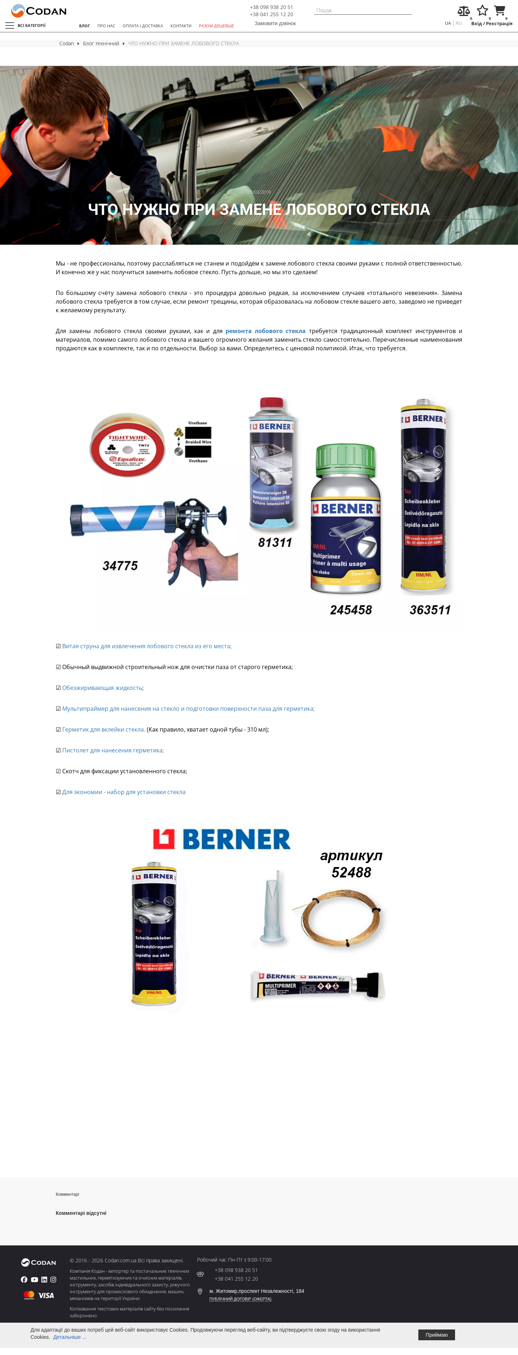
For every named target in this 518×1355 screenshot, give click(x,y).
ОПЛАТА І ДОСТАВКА (143, 25)
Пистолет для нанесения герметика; (112, 750)
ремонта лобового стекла (266, 331)
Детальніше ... (69, 1337)
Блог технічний (101, 43)
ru (459, 23)
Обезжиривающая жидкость (101, 688)
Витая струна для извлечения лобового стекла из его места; (146, 646)
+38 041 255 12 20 (271, 14)
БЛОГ (84, 25)
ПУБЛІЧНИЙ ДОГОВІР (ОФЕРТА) (240, 1299)
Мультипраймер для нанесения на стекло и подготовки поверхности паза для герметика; (188, 709)
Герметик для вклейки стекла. (103, 729)
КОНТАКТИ (181, 25)
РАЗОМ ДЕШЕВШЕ (216, 25)
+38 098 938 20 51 (271, 7)
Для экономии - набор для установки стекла (123, 792)
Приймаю (436, 1335)
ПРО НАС (106, 25)
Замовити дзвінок (275, 23)
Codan (66, 43)
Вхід (476, 23)
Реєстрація (499, 23)
